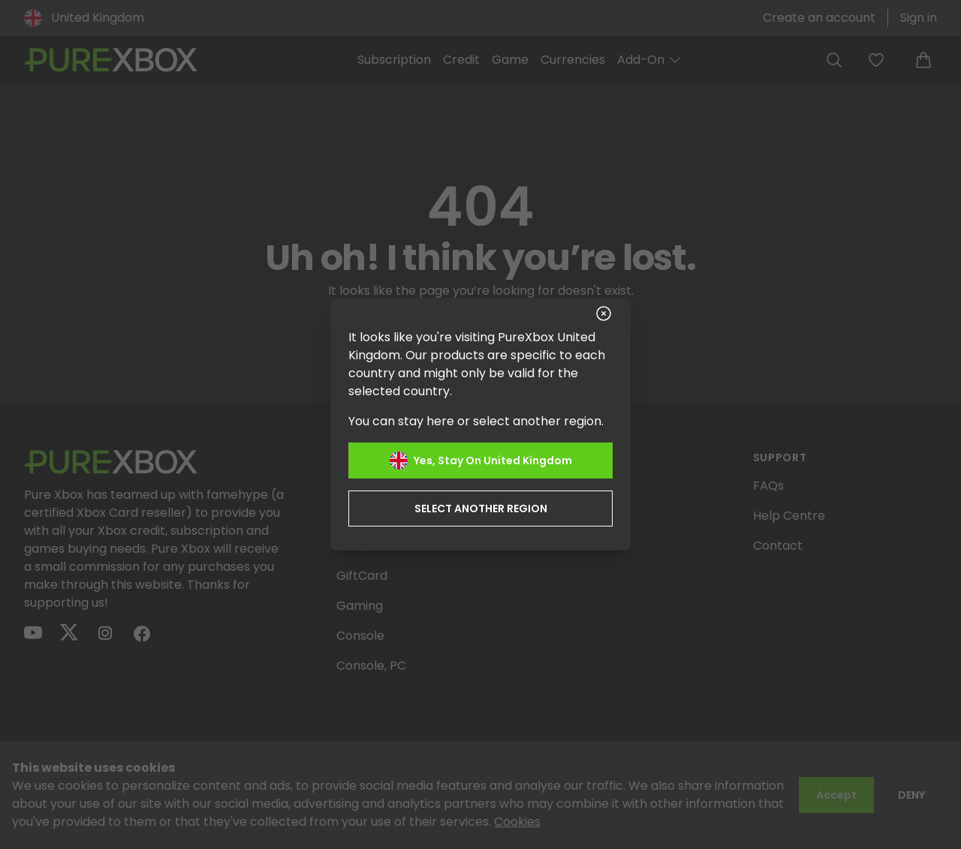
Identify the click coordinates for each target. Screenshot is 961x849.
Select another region (480, 508)
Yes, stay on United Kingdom (481, 461)
